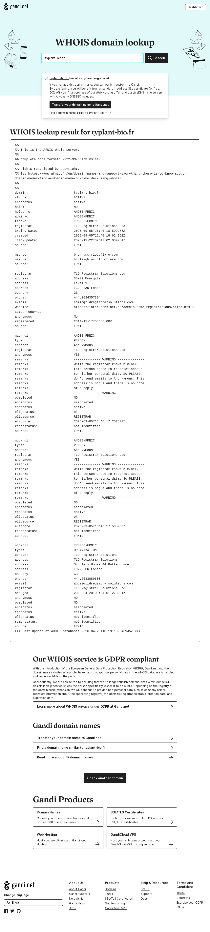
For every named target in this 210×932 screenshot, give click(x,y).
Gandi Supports (79, 893)
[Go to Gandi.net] (16, 6)
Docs (144, 898)
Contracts (183, 897)
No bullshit (76, 898)
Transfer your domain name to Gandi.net (80, 104)
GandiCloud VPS (116, 908)
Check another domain (105, 778)
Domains (110, 889)
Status (145, 889)
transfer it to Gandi (126, 84)
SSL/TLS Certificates (119, 898)
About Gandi (77, 889)
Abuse (181, 893)
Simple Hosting (115, 903)
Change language (16, 895)
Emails (109, 893)
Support (146, 893)
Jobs (72, 908)
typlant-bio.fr (59, 78)
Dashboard (195, 7)
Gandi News (77, 903)
